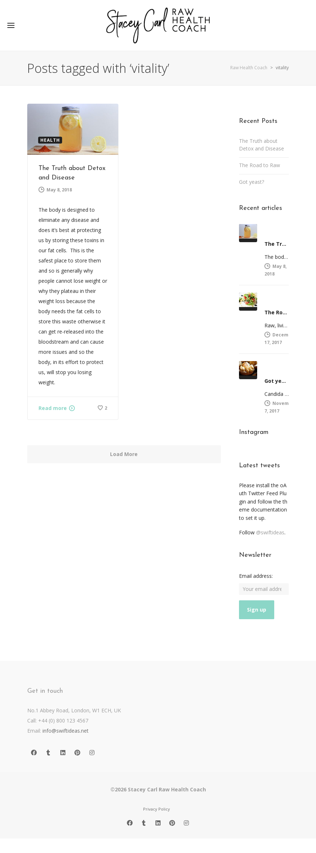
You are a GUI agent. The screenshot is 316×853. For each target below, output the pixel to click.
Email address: (256, 575)
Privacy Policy (156, 809)
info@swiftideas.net (65, 730)
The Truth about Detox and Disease (261, 144)
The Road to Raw (259, 165)
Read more (53, 408)
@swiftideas (270, 532)
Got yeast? (251, 181)
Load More (124, 454)
